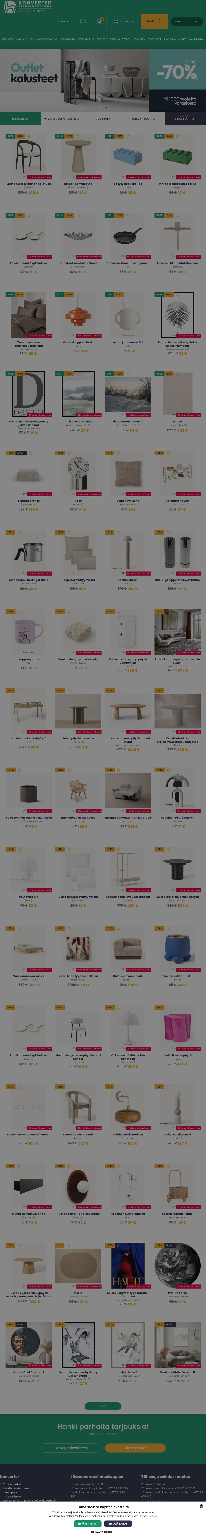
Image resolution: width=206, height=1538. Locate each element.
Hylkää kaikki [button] (118, 1523)
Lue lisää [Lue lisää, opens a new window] (152, 1516)
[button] (103, 1532)
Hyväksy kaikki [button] (87, 1523)
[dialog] (103, 769)
